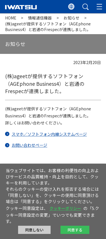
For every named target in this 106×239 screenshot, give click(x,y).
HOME (10, 18)
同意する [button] (75, 230)
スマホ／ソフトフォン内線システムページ (49, 134)
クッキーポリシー (65, 208)
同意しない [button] (34, 230)
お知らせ (71, 18)
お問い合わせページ (29, 145)
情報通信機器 (40, 18)
